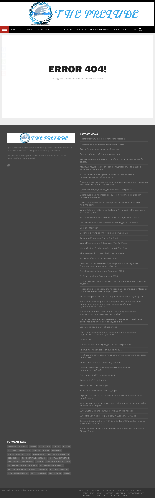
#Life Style (44, 447)
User (125, 496)
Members (120, 493)
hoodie (46, 451)
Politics (81, 29)
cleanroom (13, 458)
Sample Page (99, 496)
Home (140, 491)
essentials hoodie (59, 469)
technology (39, 454)
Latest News (88, 493)
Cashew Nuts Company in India (22, 466)
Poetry (68, 29)
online (67, 473)
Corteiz (56, 447)
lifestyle (56, 451)
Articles (16, 29)
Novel (56, 29)
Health (33, 447)
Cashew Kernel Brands (51, 466)
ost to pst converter (19, 451)
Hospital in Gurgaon (59, 458)
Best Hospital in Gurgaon (20, 462)
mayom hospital (16, 454)
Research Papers (99, 29)
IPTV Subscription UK (18, 473)
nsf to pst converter (58, 454)
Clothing (41, 473)
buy (33, 473)
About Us (83, 491)
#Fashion (42, 469)
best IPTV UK (55, 473)
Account (95, 491)
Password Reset (136, 493)
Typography (114, 496)
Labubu (39, 462)
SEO (28, 454)
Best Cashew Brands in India (22, 469)
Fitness (36, 451)
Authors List (109, 491)
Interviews (43, 29)
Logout (109, 493)
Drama (28, 29)
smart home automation (58, 462)
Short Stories (121, 29)
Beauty (66, 447)
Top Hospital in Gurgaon (34, 458)
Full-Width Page (126, 491)
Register (86, 496)
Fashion (12, 447)
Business (22, 447)
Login (99, 493)
